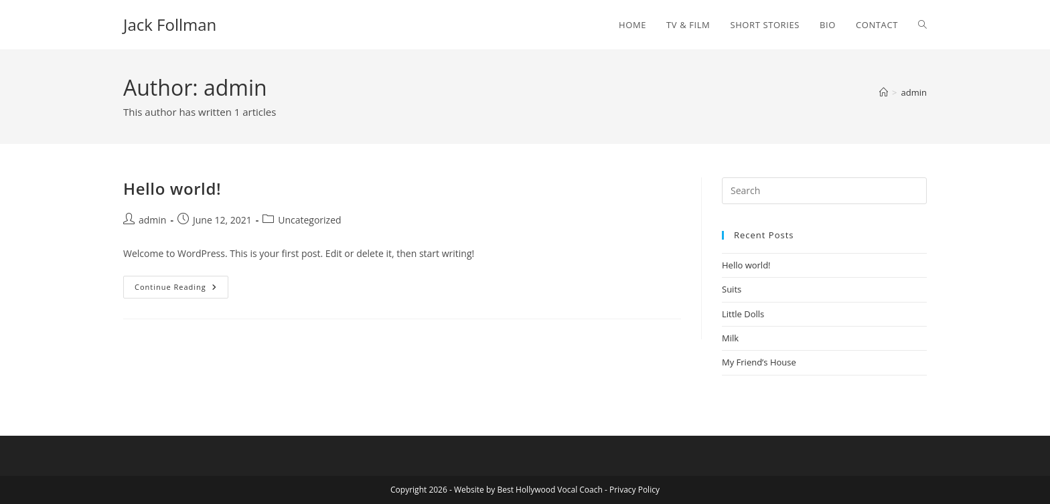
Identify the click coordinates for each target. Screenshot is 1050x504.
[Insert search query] (824, 190)
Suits (731, 289)
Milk (730, 338)
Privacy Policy (634, 489)
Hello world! (172, 188)
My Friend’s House (759, 362)
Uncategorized (309, 220)
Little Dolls (743, 314)
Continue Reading (181, 289)
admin (914, 92)
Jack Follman (169, 24)
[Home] (883, 92)
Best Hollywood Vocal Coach (549, 489)
